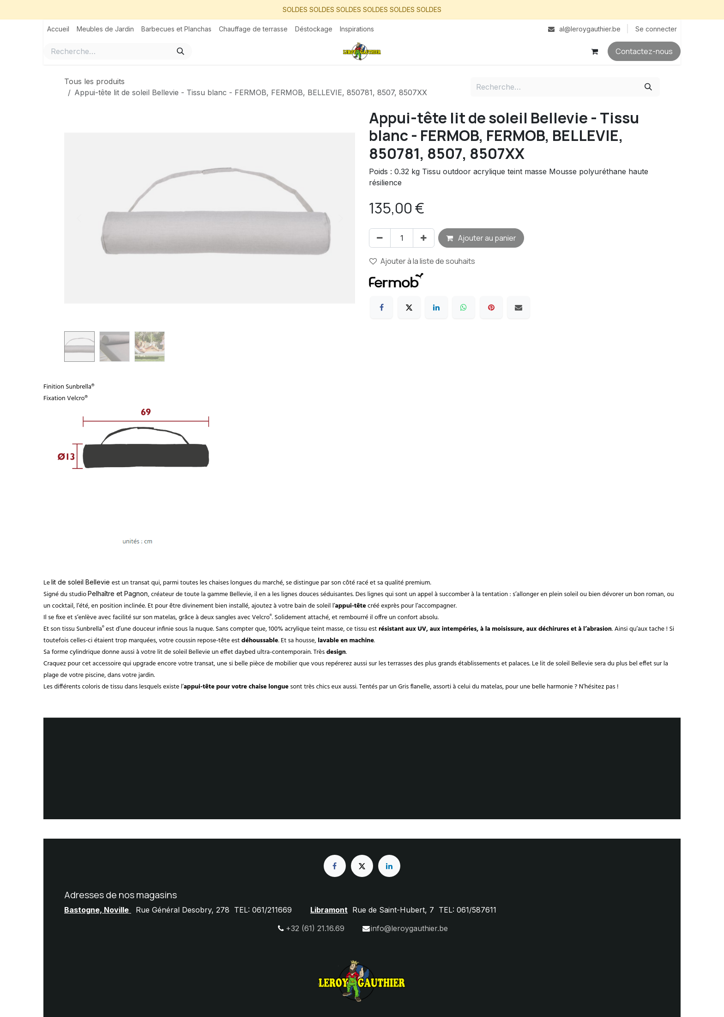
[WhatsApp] (463, 307)
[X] (409, 307)
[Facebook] (381, 307)
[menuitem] (58, 28)
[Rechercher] (180, 51)
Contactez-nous (644, 51)
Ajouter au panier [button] (481, 238)
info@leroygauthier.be (409, 928)
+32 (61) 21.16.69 (315, 928)
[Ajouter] (423, 238)
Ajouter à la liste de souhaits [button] (422, 261)
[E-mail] (518, 307)
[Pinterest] (491, 307)
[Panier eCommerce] (594, 51)
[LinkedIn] (436, 307)
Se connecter (656, 29)
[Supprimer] (380, 238)
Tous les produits (94, 81)
